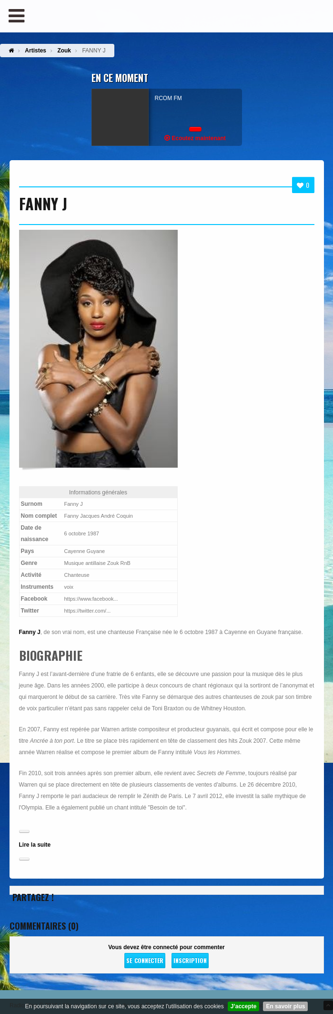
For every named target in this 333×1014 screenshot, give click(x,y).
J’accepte (244, 1006)
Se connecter (144, 960)
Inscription (190, 960)
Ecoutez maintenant (195, 138)
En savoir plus (285, 1006)
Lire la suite (35, 844)
